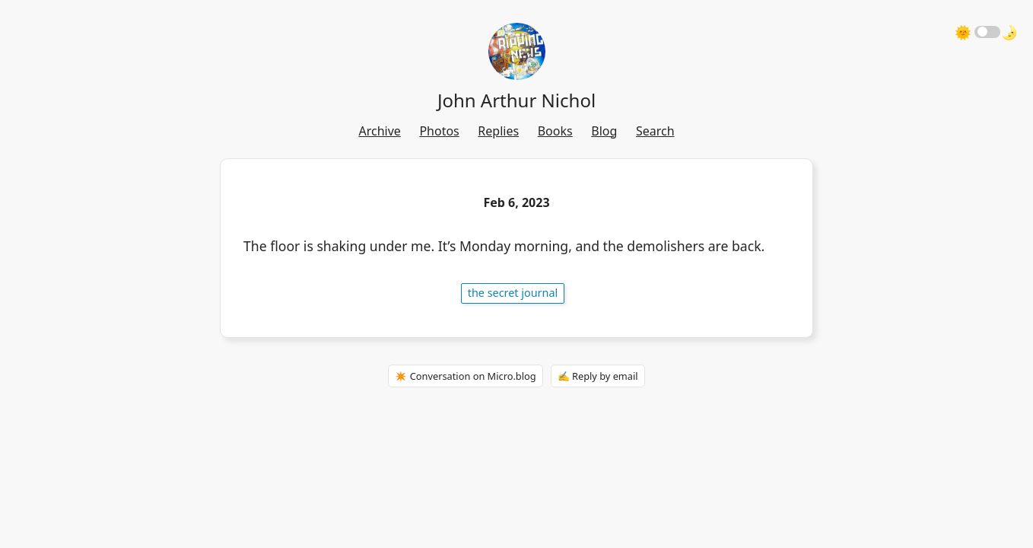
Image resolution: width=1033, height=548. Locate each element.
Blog (604, 131)
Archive (379, 131)
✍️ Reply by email (598, 376)
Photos (439, 131)
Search (655, 131)
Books (555, 131)
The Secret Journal (513, 292)
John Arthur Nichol (516, 100)
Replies (498, 131)
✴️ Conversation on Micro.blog (465, 376)
